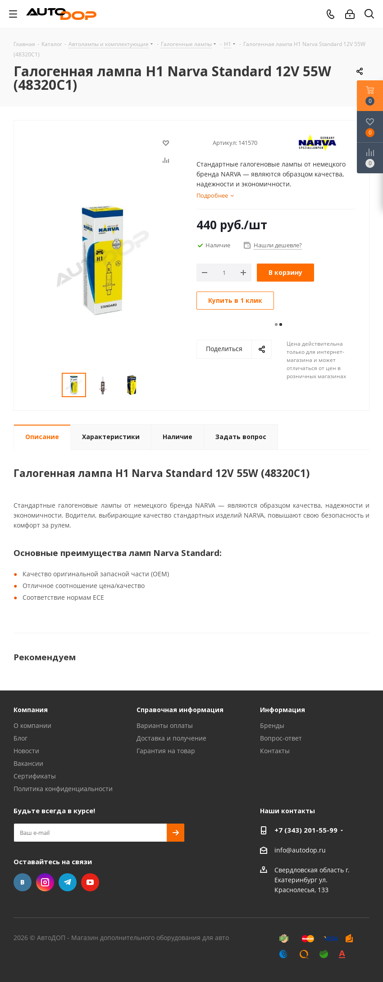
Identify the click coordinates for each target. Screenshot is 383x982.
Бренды (272, 725)
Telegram (68, 882)
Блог (20, 738)
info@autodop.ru (300, 850)
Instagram (45, 882)
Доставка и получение (171, 738)
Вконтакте (23, 882)
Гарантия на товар (166, 750)
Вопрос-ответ (281, 738)
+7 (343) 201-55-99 (305, 829)
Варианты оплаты (165, 725)
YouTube (90, 882)
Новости (26, 750)
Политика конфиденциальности (63, 788)
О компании (32, 725)
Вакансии (28, 763)
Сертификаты (35, 776)
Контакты (275, 750)
